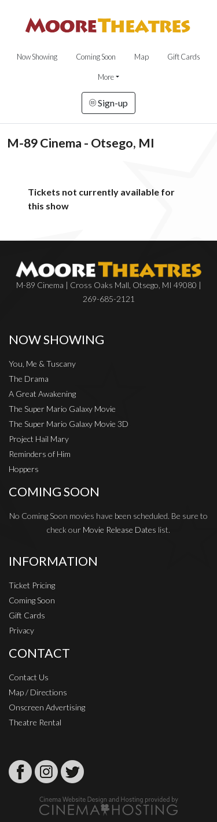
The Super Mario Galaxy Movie (62, 409)
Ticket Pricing (32, 585)
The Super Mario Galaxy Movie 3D (68, 424)
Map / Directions (38, 692)
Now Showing (37, 56)
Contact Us (29, 677)
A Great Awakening (42, 394)
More (106, 77)
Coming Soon (96, 56)
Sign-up (108, 102)
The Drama (29, 379)
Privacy (21, 630)
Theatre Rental (35, 722)
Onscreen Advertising (47, 707)
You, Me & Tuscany (42, 363)
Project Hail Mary (39, 439)
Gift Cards (183, 56)
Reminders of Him (40, 454)
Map (141, 56)
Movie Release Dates (119, 530)
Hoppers (24, 469)
